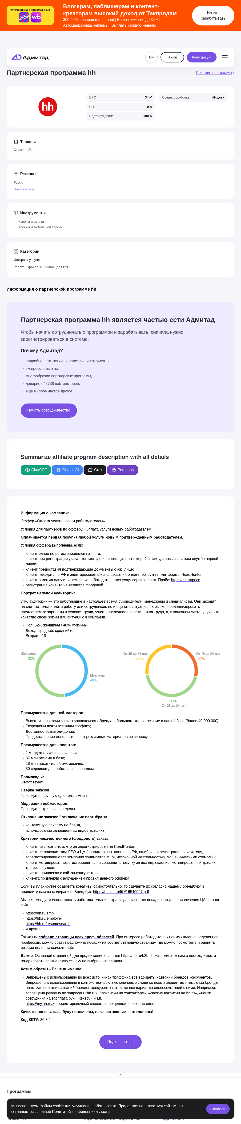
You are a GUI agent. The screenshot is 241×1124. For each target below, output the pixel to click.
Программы (19, 1091)
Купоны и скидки (31, 221)
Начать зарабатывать (213, 15)
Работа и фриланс (28, 267)
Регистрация (201, 45)
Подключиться (120, 1042)
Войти (172, 45)
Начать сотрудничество (48, 410)
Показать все (24, 189)
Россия (19, 182)
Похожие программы (214, 73)
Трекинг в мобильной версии (41, 227)
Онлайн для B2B (56, 267)
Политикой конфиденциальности (81, 1112)
